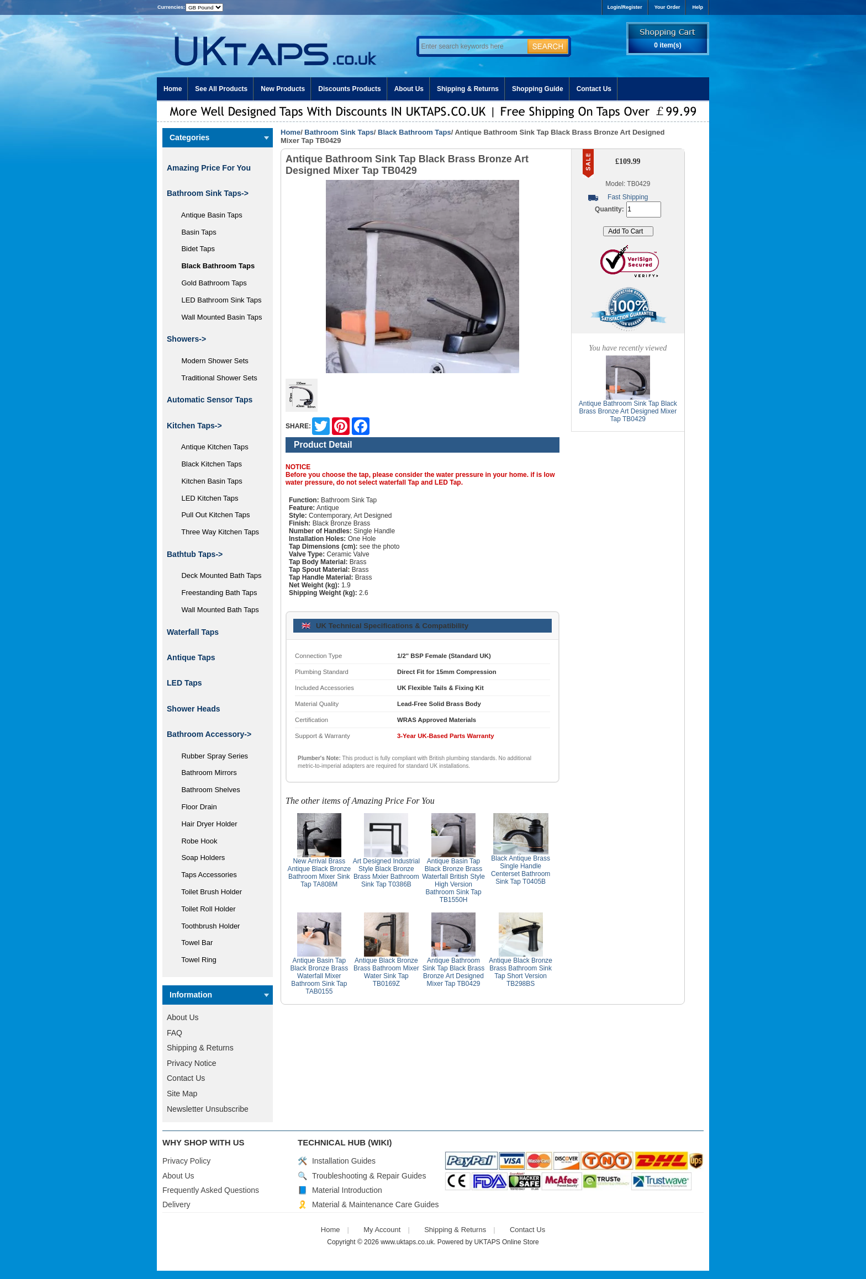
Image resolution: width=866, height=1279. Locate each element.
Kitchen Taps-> (194, 425)
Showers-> (186, 339)
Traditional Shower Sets (215, 378)
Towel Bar (193, 942)
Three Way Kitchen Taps (216, 532)
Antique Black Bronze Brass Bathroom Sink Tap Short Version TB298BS (520, 972)
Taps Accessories (205, 875)
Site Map (182, 1093)
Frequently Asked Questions (210, 1190)
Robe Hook (195, 841)
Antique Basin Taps (207, 215)
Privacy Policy (186, 1160)
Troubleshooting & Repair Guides (369, 1175)
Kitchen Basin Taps (207, 481)
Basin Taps (194, 232)
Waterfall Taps (193, 632)
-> (208, 193)
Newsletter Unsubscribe (208, 1109)
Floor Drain (195, 807)
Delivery (176, 1204)
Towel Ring (194, 960)
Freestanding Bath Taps (215, 592)
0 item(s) (667, 45)
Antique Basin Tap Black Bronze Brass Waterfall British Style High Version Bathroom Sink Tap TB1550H (453, 880)
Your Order (667, 7)
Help (697, 7)
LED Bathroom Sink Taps (217, 300)
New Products (283, 89)
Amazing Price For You (209, 167)
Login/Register (625, 7)
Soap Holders (199, 857)
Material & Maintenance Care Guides (375, 1204)
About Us (409, 89)
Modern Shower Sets (211, 361)
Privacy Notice (191, 1063)
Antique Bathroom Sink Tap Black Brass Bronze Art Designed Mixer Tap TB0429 (454, 972)
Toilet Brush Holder (207, 892)
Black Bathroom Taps (414, 132)
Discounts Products (349, 89)
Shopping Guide (537, 89)
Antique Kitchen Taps (211, 447)
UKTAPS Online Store (506, 1242)
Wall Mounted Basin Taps (217, 317)
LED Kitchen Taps (206, 498)
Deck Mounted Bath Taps (217, 575)
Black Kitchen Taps (207, 464)
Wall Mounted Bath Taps (216, 610)
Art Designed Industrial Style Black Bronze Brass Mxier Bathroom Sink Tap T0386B (386, 872)
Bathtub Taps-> (195, 554)
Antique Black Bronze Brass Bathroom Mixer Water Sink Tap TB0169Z (386, 972)
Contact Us (594, 89)
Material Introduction (347, 1190)
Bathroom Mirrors (205, 772)
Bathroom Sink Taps (338, 132)
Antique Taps (191, 657)
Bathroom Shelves (206, 790)
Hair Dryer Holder (205, 824)
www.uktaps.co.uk (407, 1242)
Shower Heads (193, 708)
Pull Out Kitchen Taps (211, 515)
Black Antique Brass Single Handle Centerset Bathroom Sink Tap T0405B (520, 870)
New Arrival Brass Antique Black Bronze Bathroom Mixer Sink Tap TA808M (319, 872)
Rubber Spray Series (210, 756)
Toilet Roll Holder (204, 909)
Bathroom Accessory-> (209, 734)
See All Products (221, 89)
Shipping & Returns (468, 89)
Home (172, 89)
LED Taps (184, 682)
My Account (381, 1229)
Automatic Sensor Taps (209, 399)
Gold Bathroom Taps (210, 283)
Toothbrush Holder (206, 926)
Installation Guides (344, 1160)
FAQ (174, 1032)
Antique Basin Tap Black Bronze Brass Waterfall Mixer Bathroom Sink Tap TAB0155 (319, 976)
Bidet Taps (194, 249)
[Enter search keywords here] (472, 46)
